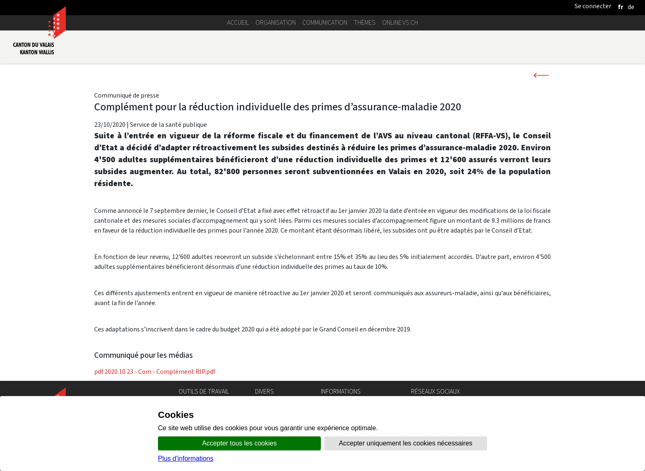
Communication (324, 22)
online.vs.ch (400, 22)
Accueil (238, 22)
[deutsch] (631, 6)
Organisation (275, 22)
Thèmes (365, 22)
